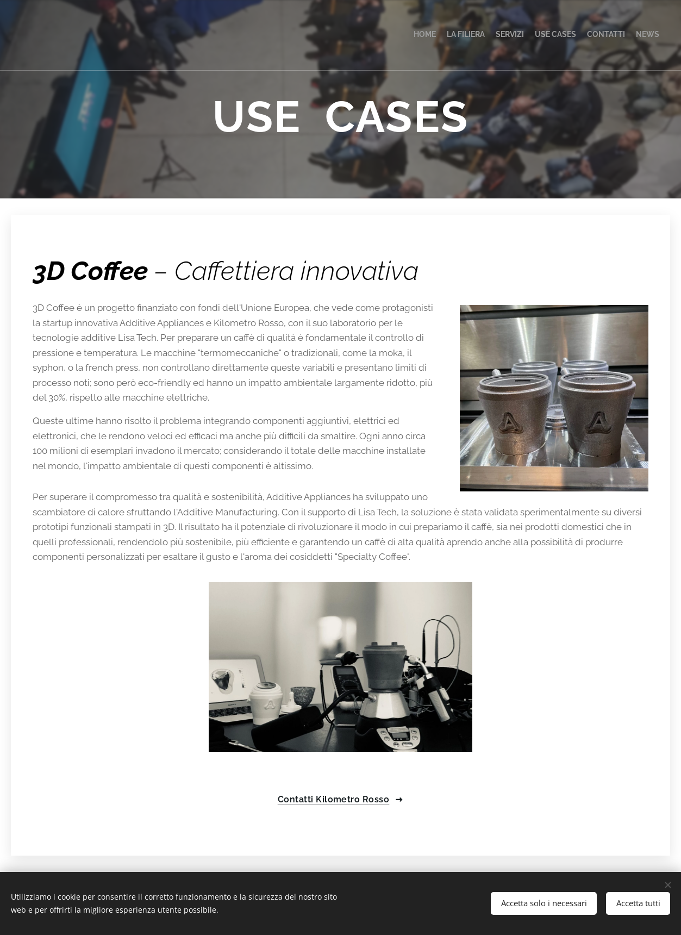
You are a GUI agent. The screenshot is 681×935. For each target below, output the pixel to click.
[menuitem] (606, 35)
